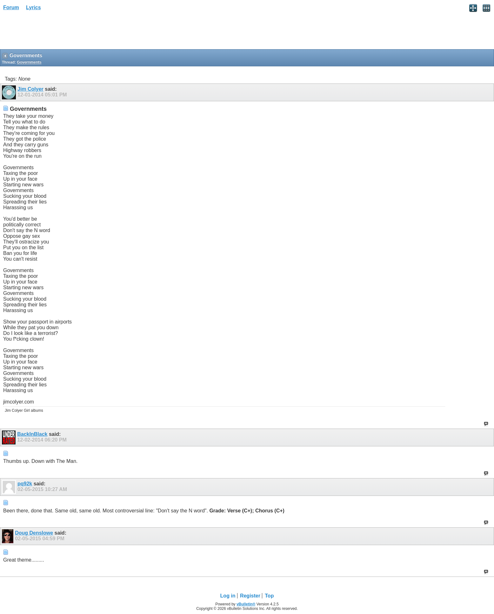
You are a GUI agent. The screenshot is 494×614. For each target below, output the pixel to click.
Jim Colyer (30, 89)
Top (269, 595)
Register (250, 595)
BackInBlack (32, 434)
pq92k (24, 483)
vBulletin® (246, 604)
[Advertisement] (51, 32)
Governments (29, 62)
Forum (11, 7)
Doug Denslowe (34, 533)
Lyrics (33, 7)
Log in (228, 595)
